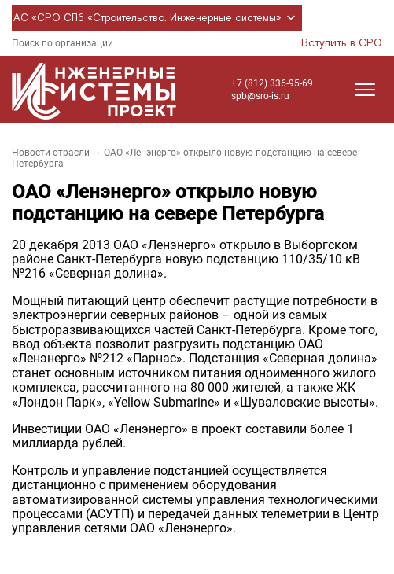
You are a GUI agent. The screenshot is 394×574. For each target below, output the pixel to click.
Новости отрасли (51, 152)
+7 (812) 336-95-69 (272, 83)
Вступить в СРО (341, 43)
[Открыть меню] (365, 89)
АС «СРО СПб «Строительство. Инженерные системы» (156, 18)
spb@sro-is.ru (260, 95)
